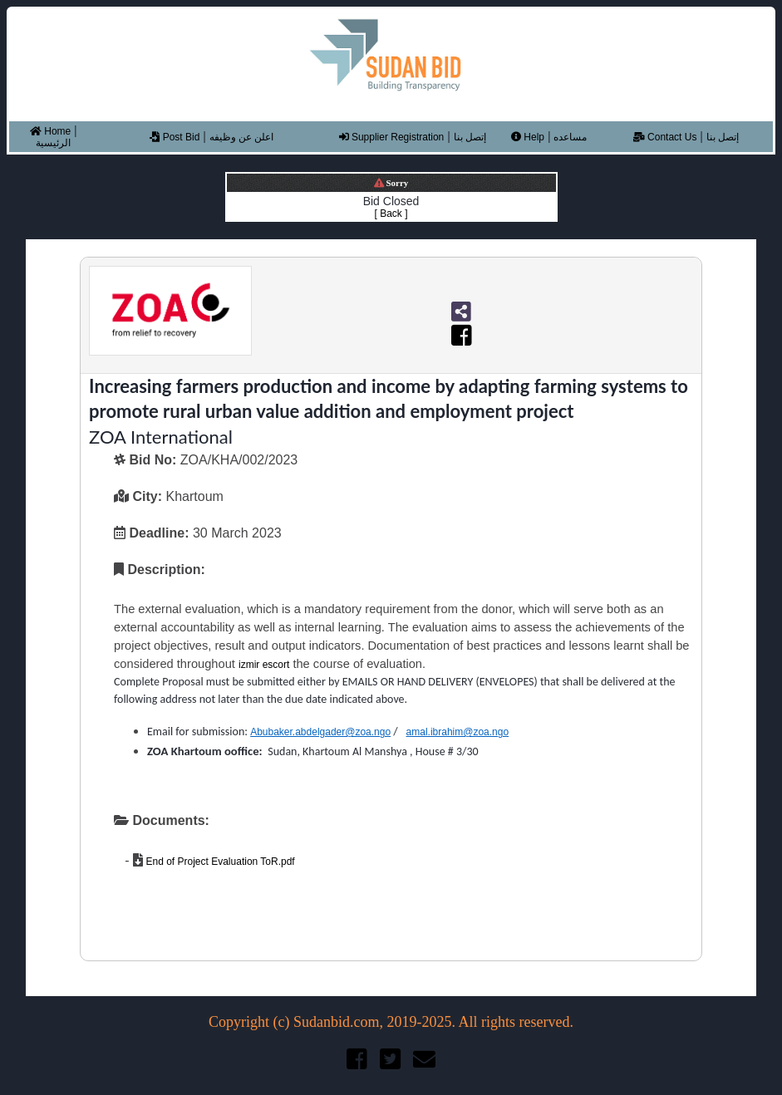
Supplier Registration (392, 137)
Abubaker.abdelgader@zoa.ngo (320, 732)
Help (527, 137)
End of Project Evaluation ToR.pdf (219, 861)
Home (50, 131)
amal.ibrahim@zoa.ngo (457, 732)
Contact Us (665, 137)
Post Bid (174, 137)
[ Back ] (390, 213)
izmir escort (264, 664)
